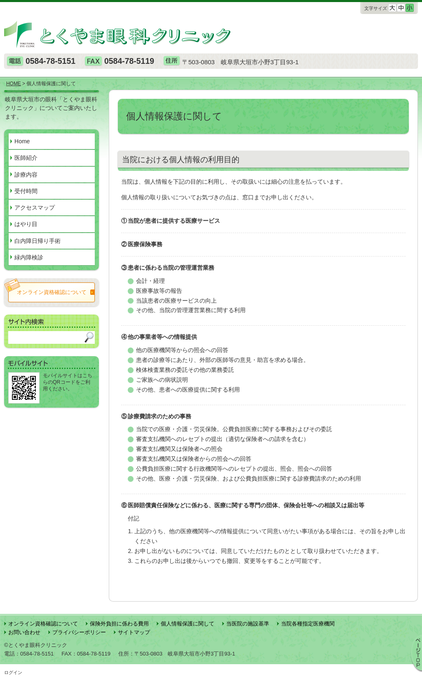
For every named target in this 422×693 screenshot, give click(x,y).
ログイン (13, 672)
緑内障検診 (28, 257)
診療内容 (26, 174)
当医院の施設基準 (247, 624)
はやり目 (26, 224)
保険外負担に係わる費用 (119, 624)
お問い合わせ (24, 632)
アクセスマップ (34, 207)
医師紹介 (26, 157)
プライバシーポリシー (79, 632)
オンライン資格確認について (43, 624)
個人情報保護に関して (187, 624)
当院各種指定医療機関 (308, 624)
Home (22, 141)
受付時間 (26, 191)
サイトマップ (134, 632)
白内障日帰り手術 (37, 241)
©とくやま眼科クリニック (35, 645)
